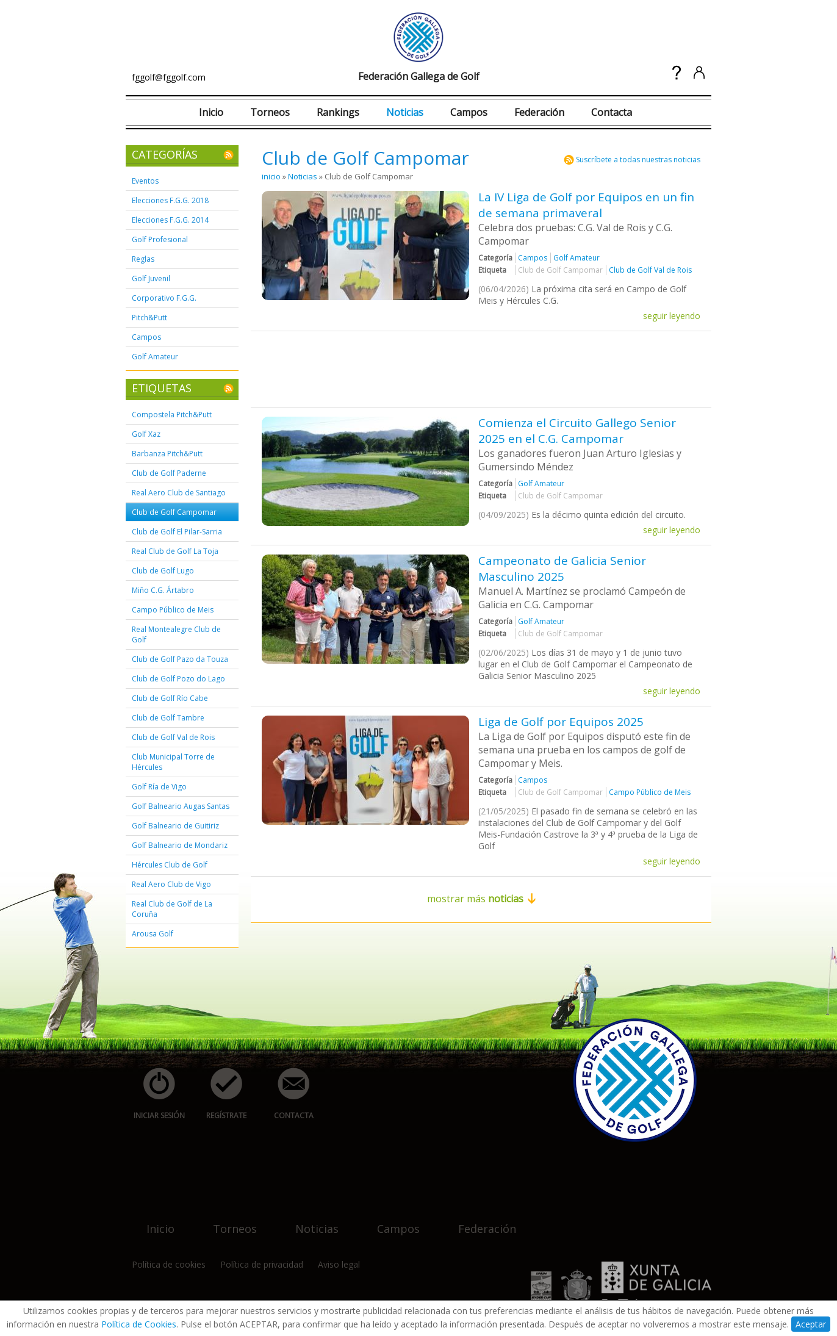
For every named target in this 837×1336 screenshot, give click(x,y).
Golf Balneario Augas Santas (180, 806)
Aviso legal (339, 1264)
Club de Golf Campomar (174, 512)
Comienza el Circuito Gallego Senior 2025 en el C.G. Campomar (577, 431)
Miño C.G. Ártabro (163, 590)
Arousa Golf (152, 933)
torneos (227, 1221)
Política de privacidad (261, 1264)
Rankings (338, 112)
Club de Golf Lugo (163, 571)
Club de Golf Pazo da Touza (180, 659)
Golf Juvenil (151, 278)
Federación (539, 112)
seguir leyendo (671, 315)
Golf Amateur (155, 356)
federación (480, 1221)
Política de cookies (169, 1264)
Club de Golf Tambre (168, 718)
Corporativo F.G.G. (164, 298)
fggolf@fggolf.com (169, 77)
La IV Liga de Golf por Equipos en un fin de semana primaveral (586, 205)
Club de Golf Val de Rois (173, 737)
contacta (287, 1094)
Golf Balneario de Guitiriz (175, 826)
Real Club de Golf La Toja (175, 551)
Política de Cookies (138, 1324)
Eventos (145, 181)
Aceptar (811, 1324)
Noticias (404, 112)
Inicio (211, 112)
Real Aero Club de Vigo (171, 884)
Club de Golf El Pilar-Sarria (177, 531)
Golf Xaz (146, 434)
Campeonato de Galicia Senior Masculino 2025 (562, 568)
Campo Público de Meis (173, 610)
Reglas (143, 259)
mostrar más (481, 898)
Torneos (270, 112)
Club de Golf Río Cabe (170, 698)
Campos (468, 112)
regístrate (219, 1094)
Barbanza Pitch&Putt (167, 453)
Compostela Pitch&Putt (172, 414)
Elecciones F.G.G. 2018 (170, 200)
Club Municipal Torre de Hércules (173, 762)
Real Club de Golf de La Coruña (172, 909)
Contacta (611, 112)
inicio (271, 176)
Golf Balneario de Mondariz (180, 845)
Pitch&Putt (149, 317)
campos (391, 1221)
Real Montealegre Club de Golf (176, 634)
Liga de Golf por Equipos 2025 (561, 722)
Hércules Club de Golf (169, 865)
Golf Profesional (160, 239)
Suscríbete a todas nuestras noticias (638, 159)
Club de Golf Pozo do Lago (178, 678)
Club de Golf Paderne (169, 473)
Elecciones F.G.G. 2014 (170, 220)
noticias (310, 1221)
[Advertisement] (484, 367)
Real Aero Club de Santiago (179, 492)
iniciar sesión (155, 1094)
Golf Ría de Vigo (159, 786)
